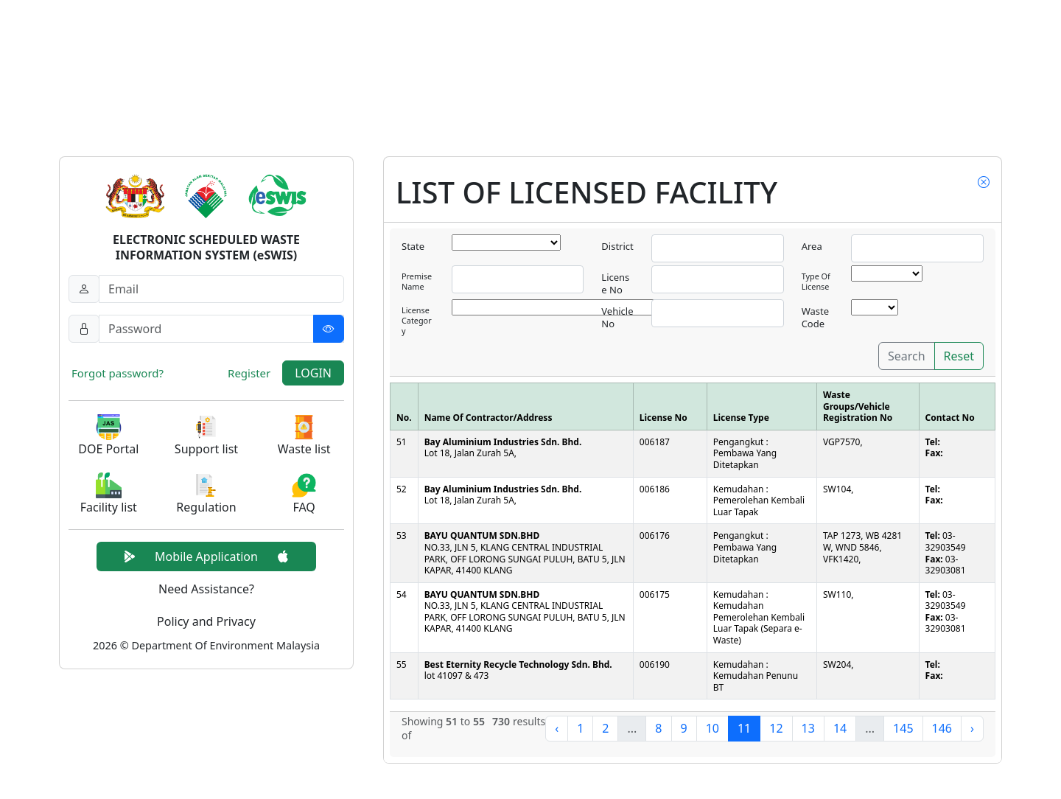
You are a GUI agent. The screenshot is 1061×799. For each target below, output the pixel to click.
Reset (959, 356)
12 (775, 728)
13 (808, 728)
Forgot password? (117, 373)
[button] (109, 436)
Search (906, 356)
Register (249, 373)
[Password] (221, 329)
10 (712, 728)
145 (903, 728)
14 (840, 728)
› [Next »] (972, 728)
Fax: (934, 453)
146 (942, 728)
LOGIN (313, 373)
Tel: (932, 442)
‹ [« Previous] (556, 728)
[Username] (221, 289)
